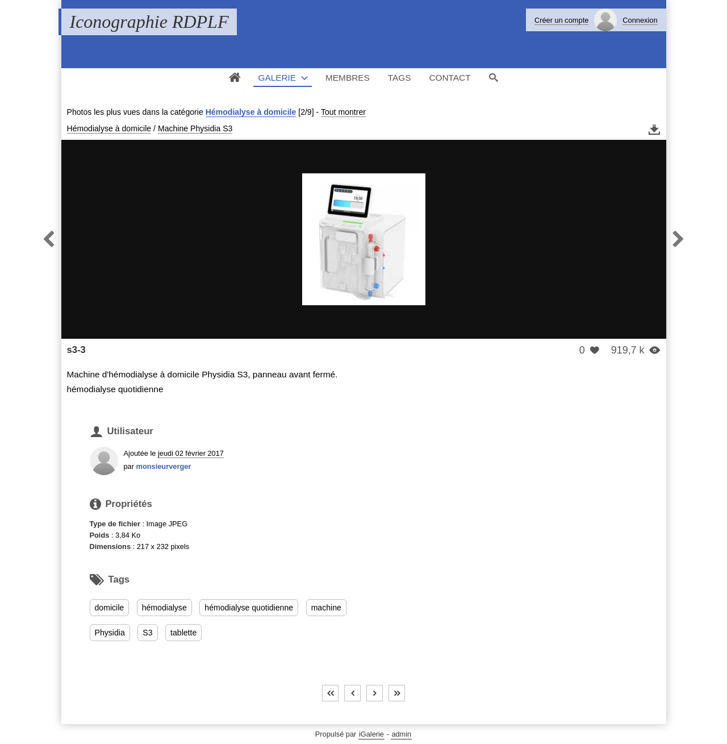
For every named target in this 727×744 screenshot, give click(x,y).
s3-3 (76, 349)
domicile (109, 607)
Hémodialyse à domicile (251, 112)
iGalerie (371, 734)
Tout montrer (343, 112)
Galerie (277, 77)
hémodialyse (164, 607)
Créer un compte (561, 20)
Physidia (110, 632)
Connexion (639, 20)
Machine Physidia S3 (195, 128)
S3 (147, 632)
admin (401, 734)
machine (326, 607)
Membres (347, 77)
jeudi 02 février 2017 (191, 453)
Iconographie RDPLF (149, 21)
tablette (183, 632)
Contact (449, 77)
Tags (399, 77)
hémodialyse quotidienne (248, 607)
